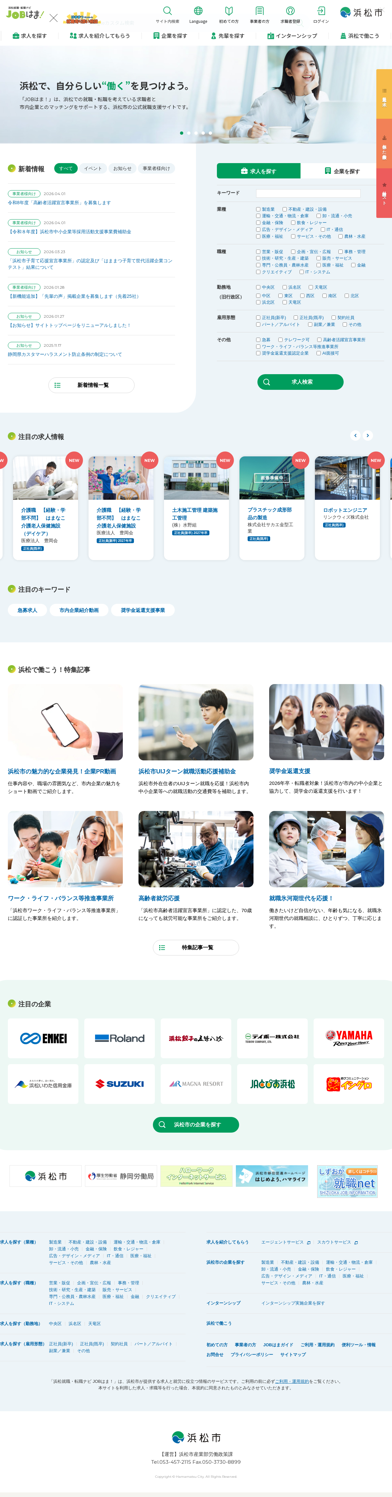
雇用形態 (226, 317)
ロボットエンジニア (345, 510)
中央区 (268, 287)
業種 (221, 209)
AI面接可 (330, 353)
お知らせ (122, 168)
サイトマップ (293, 1354)
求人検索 (302, 382)
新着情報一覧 (93, 385)
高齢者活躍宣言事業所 (344, 339)
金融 (361, 265)
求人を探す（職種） (19, 1282)
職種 (221, 251)
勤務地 (224, 287)
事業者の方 (245, 1344)
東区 (288, 295)
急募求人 (27, 610)
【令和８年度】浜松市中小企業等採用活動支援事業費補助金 (69, 231)
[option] (45, 508)
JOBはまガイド (278, 1344)
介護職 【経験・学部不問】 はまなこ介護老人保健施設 (119, 517)
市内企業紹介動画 (79, 610)
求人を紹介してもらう (227, 1242)
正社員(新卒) (274, 317)
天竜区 (321, 287)
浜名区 (294, 287)
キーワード (228, 193)
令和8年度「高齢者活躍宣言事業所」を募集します (59, 202)
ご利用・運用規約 (318, 1344)
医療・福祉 (272, 236)
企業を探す (174, 35)
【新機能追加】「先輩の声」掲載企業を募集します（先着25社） (74, 296)
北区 (355, 295)
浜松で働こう (364, 35)
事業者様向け (156, 168)
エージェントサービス (282, 1242)
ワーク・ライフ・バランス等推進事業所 (300, 346)
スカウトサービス (334, 1242)
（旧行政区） (230, 297)
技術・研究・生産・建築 (285, 258)
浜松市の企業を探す (197, 1124)
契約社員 (345, 317)
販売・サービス (337, 258)
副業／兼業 (324, 324)
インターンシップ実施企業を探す (293, 1303)
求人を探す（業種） (19, 1242)
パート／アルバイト (281, 324)
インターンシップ (296, 35)
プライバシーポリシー (252, 1354)
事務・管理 (355, 251)
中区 (266, 295)
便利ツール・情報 (359, 1344)
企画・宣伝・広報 (314, 251)
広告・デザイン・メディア (287, 229)
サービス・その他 (314, 236)
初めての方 (217, 1344)
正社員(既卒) (312, 317)
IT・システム (318, 271)
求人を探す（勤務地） (21, 1323)
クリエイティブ (277, 271)
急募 (266, 339)
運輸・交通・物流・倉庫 (285, 215)
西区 (310, 295)
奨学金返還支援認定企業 (285, 353)
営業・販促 (272, 251)
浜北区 (268, 302)
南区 (332, 295)
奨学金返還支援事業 (143, 610)
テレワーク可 (297, 339)
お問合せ (214, 1354)
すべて (66, 168)
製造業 (268, 209)
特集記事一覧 (197, 947)
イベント (93, 168)
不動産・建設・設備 (307, 209)
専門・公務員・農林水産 (285, 265)
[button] (181, 133)
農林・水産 (355, 236)
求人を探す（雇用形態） (23, 1343)
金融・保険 (272, 222)
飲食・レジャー (312, 222)
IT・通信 (335, 229)
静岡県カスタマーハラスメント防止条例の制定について (65, 354)
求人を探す (34, 35)
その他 (355, 324)
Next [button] (368, 435)
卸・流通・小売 (337, 215)
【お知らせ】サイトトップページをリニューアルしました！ (69, 325)
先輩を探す (232, 35)
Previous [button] (355, 435)
